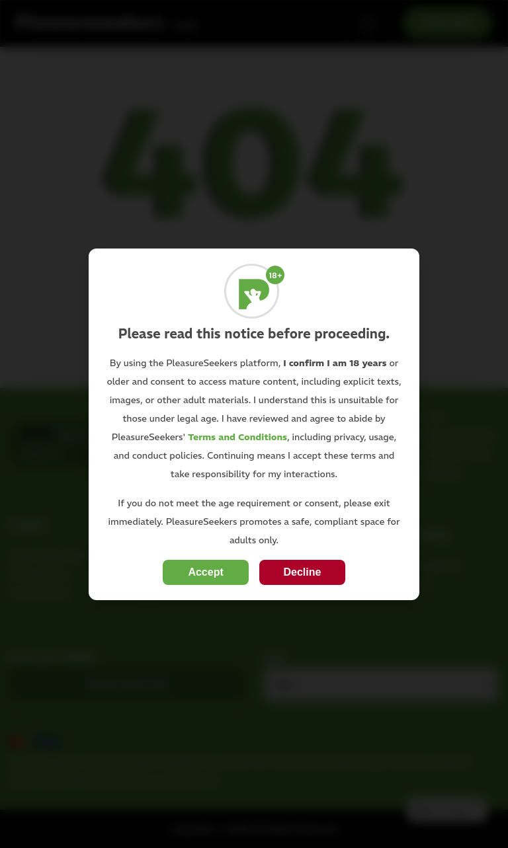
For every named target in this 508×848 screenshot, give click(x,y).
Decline (302, 572)
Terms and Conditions (237, 437)
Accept (205, 572)
